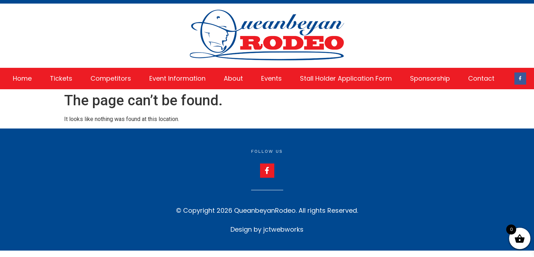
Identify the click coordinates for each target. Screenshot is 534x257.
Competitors (110, 78)
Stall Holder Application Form (346, 78)
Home (22, 78)
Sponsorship (430, 78)
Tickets (61, 78)
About (233, 78)
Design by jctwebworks (267, 229)
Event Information (177, 78)
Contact (481, 78)
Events (271, 78)
